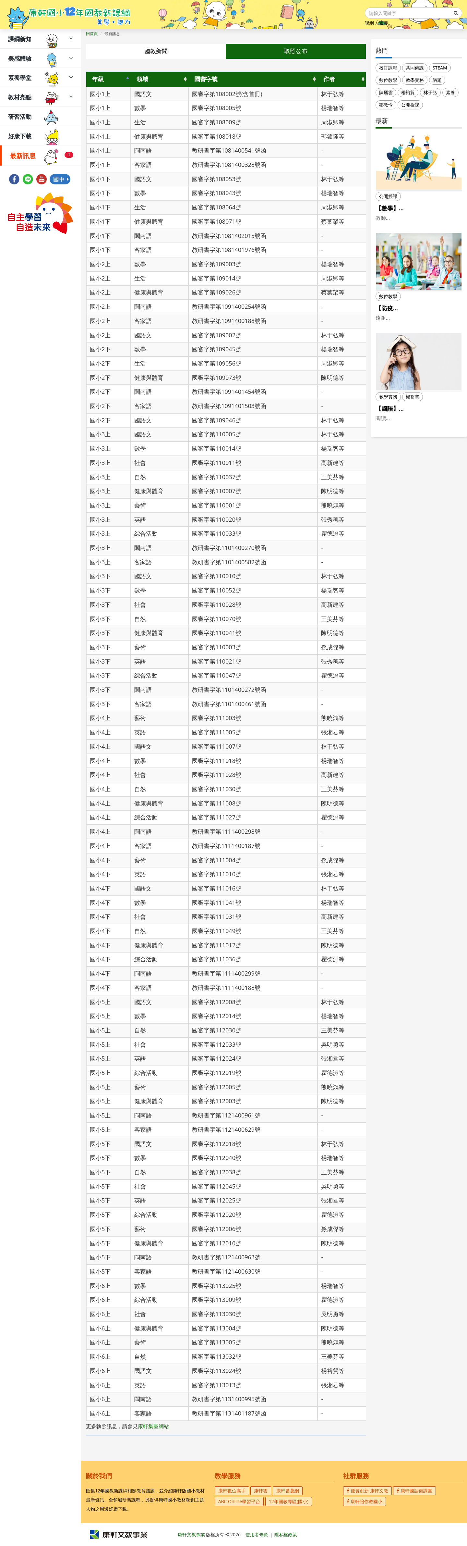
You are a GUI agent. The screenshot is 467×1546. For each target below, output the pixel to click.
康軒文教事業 (192, 1534)
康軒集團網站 (153, 1426)
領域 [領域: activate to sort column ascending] (142, 79)
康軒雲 (261, 1491)
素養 (383, 23)
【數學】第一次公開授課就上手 (416, 208)
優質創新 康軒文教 (367, 1491)
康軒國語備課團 (414, 1491)
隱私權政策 (285, 1534)
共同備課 (415, 68)
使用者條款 (256, 1534)
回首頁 (92, 33)
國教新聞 (156, 51)
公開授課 (410, 105)
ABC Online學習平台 (239, 1501)
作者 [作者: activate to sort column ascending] (329, 79)
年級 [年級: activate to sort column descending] (98, 79)
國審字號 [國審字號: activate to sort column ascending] (206, 79)
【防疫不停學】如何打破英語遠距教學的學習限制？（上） (416, 321)
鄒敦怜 (386, 105)
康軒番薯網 (287, 1491)
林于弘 (430, 92)
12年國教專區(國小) (288, 1501)
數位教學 (388, 80)
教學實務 (415, 80)
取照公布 (295, 51)
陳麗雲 (386, 92)
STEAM (440, 68)
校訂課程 (388, 68)
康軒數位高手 (231, 1491)
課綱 (369, 23)
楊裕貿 (408, 92)
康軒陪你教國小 (364, 1501)
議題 (437, 80)
